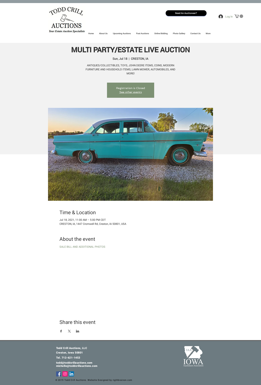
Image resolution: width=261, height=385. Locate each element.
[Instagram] (65, 373)
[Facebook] (58, 373)
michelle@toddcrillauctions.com (77, 366)
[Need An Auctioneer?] (186, 13)
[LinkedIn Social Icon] (71, 373)
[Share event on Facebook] (61, 331)
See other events (130, 92)
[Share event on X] (69, 331)
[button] (239, 16)
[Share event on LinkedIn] (77, 331)
